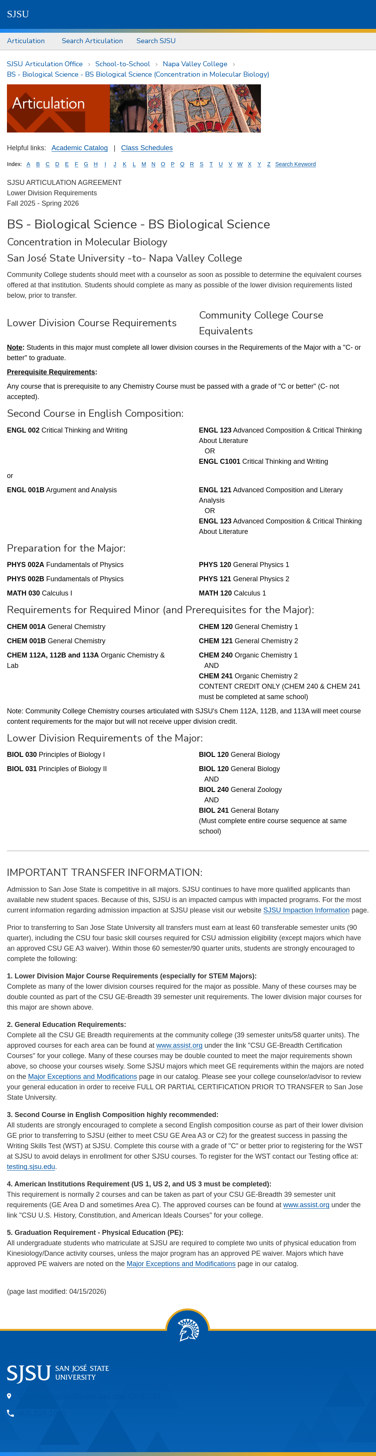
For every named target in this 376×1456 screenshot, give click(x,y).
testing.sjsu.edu (31, 1167)
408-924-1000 (42, 1413)
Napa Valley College (195, 64)
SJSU (18, 14)
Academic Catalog (80, 148)
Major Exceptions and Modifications (82, 1076)
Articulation (26, 40)
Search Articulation (92, 40)
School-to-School (122, 64)
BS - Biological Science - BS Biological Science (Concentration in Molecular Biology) (138, 74)
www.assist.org (179, 1045)
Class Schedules (147, 148)
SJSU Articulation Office (45, 64)
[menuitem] (27, 41)
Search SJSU (156, 40)
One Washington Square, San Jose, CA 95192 (89, 1396)
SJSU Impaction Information (306, 910)
